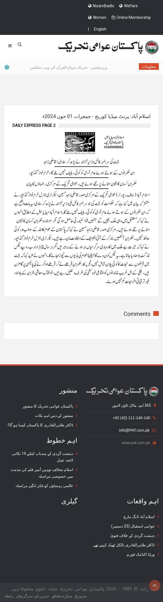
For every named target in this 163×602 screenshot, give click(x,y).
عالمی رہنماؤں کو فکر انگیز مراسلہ (44, 485)
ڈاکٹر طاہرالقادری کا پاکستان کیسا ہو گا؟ (40, 425)
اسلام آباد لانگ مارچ (139, 516)
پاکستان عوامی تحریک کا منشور (47, 406)
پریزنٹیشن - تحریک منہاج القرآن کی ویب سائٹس (62, 67)
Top (154, 585)
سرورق (80, 596)
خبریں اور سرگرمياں (32, 596)
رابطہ (9, 596)
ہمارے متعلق (62, 596)
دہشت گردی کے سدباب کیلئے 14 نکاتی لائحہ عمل (42, 456)
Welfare (128, 6)
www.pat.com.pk (139, 442)
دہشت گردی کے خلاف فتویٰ (132, 535)
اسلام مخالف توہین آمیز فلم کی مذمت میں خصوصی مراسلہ (42, 472)
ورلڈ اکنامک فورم (141, 554)
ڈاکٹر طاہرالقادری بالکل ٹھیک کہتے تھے (124, 545)
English (100, 29)
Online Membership (131, 17)
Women (97, 17)
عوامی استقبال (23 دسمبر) (133, 526)
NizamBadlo (101, 6)
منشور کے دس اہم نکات (54, 415)
